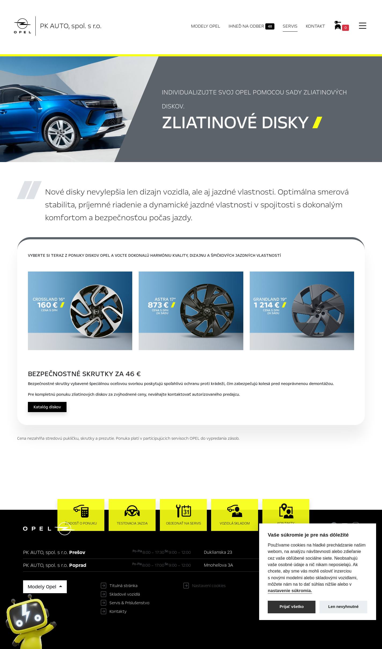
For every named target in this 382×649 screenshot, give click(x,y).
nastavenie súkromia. (290, 590)
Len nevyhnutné (343, 606)
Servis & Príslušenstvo (129, 603)
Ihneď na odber (251, 26)
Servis (290, 26)
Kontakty (118, 611)
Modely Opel (205, 26)
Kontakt (315, 26)
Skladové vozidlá (124, 594)
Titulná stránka (123, 585)
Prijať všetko (292, 606)
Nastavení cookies (209, 585)
